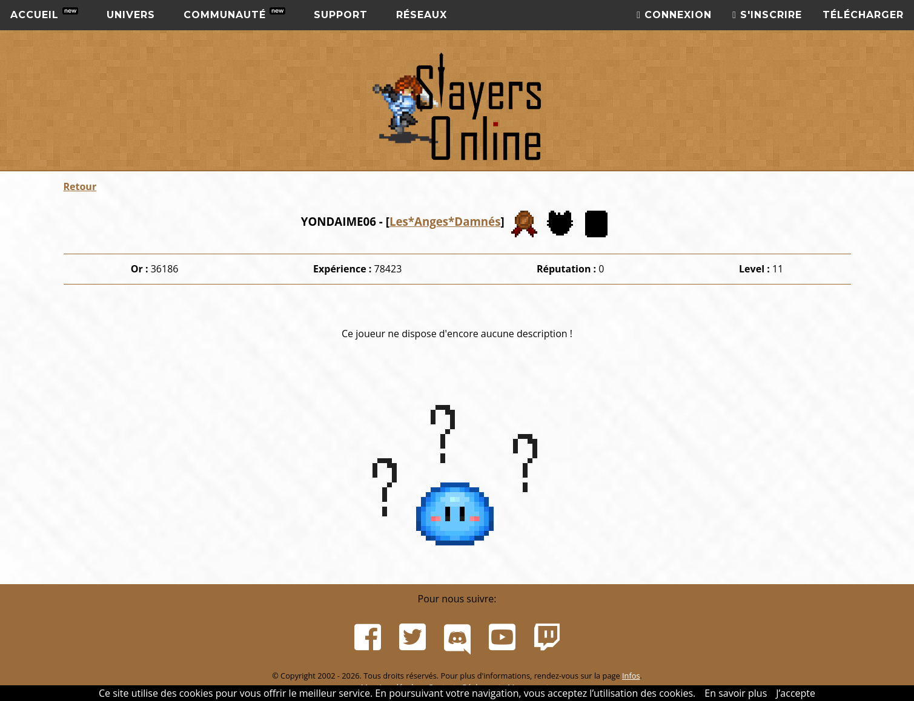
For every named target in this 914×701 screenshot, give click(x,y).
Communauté (234, 14)
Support (341, 15)
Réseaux (421, 15)
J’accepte (795, 693)
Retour (80, 186)
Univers (131, 15)
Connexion (674, 15)
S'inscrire (767, 15)
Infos (631, 675)
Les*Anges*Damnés (445, 221)
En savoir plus (735, 693)
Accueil (44, 14)
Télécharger (863, 15)
